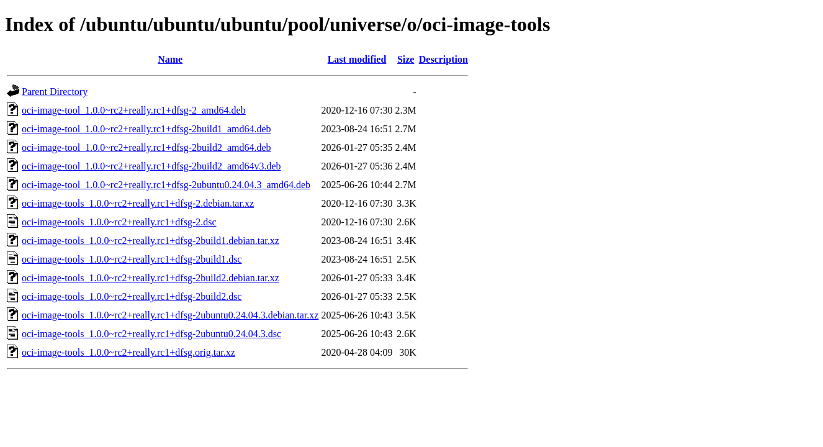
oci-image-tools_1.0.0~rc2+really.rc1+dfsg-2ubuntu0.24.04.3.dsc (151, 333)
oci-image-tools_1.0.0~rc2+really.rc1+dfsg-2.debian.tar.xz (138, 203)
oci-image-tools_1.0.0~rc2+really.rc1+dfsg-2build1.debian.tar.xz (150, 240)
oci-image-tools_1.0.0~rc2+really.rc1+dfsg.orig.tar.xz (128, 352)
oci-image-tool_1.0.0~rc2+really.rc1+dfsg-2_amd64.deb (134, 110)
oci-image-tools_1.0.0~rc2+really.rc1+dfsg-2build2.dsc (131, 296)
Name (170, 59)
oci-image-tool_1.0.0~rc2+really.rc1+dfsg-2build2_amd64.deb (146, 147)
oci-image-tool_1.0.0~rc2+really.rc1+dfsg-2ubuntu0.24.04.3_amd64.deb (166, 184)
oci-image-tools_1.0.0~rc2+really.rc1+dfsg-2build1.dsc (131, 259)
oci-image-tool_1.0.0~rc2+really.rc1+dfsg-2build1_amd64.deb (146, 129)
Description (443, 59)
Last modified (357, 59)
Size (406, 59)
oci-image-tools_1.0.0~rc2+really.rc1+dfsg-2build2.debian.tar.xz (150, 278)
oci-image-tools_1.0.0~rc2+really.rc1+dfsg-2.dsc (119, 222)
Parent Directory (55, 91)
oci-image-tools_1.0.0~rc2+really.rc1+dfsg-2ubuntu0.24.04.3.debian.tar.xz (170, 315)
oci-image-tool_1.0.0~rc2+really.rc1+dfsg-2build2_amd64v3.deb (151, 166)
